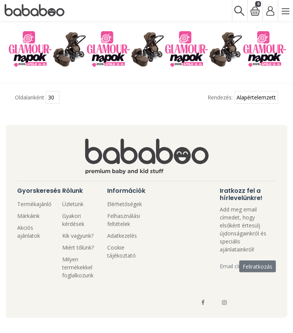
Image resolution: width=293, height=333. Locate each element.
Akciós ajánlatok (28, 231)
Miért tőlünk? (78, 247)
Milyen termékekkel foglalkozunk (77, 267)
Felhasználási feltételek (123, 219)
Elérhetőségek (124, 204)
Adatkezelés (122, 235)
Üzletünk (73, 204)
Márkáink (28, 215)
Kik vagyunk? (77, 235)
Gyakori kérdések (73, 219)
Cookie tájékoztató (121, 251)
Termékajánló (34, 204)
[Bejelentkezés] (270, 10)
